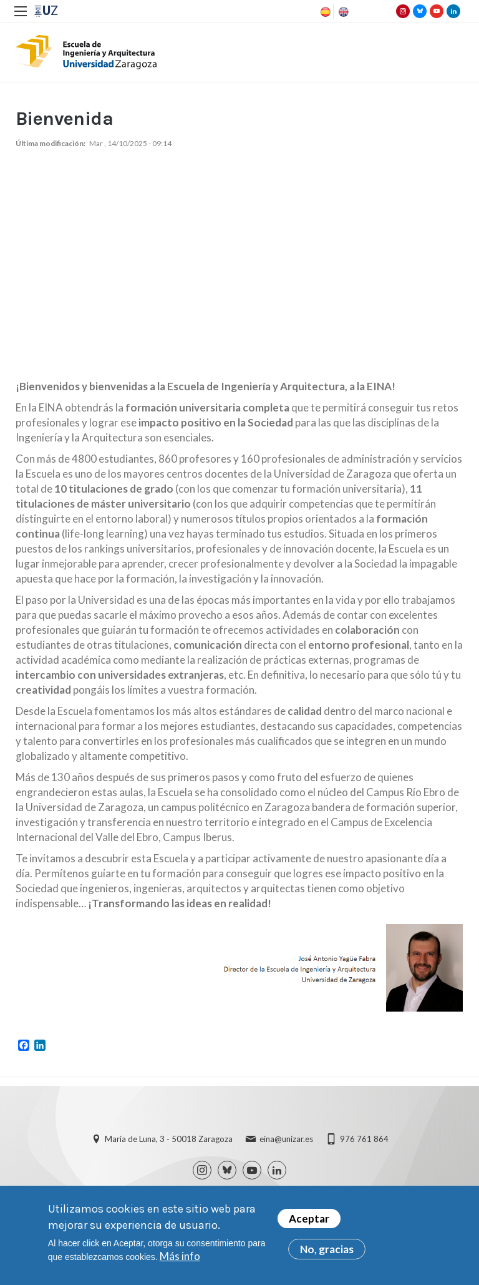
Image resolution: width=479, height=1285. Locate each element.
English (342, 11)
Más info (180, 1256)
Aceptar (309, 1218)
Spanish (324, 11)
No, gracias (327, 1249)
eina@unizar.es (286, 1139)
